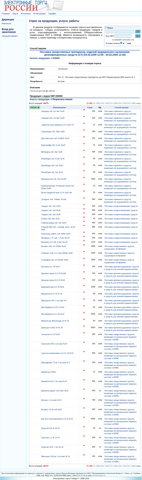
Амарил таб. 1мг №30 (51, 206)
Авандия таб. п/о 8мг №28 (53, 118)
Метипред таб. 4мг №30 (52, 152)
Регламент (25, 13)
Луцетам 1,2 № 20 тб (50, 437)
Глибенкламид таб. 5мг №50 (54, 223)
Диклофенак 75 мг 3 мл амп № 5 (56, 362)
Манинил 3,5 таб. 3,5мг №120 (54, 242)
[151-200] (113, 103)
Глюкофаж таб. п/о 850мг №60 (55, 260)
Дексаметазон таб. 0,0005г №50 (55, 138)
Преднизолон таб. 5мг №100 (54, 179)
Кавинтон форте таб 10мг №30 (55, 390)
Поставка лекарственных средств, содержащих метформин (119, 247)
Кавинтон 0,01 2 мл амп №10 (54, 381)
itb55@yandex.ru (99, 475)
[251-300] (131, 103)
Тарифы (52, 13)
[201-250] (122, 103)
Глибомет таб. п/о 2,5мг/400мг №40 (57, 253)
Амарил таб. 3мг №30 (51, 214)
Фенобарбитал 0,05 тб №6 (53, 307)
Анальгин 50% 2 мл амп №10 (54, 344)
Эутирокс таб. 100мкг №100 (54, 199)
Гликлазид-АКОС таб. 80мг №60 (56, 234)
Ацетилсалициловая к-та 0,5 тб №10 (57, 353)
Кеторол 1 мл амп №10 (51, 400)
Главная (6, 13)
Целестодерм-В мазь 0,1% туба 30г (57, 192)
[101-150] (104, 103)
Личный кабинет (10, 36)
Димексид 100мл (49, 372)
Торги (15, 13)
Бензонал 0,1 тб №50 (50, 266)
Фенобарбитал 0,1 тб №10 (53, 314)
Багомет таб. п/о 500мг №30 (53, 246)
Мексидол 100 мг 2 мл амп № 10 (55, 456)
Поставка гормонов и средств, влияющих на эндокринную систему (120, 112)
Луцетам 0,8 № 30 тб (50, 428)
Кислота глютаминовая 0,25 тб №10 (57, 419)
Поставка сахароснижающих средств (121, 206)
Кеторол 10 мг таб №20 (52, 409)
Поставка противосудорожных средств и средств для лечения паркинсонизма (121, 267)
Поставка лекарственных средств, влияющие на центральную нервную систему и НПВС (120, 337)
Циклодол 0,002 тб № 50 (52, 327)
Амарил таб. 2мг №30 (51, 210)
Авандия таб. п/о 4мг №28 (53, 111)
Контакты (6, 23)
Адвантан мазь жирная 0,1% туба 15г (58, 125)
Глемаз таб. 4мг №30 (50, 218)
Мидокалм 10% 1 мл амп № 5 (54, 300)
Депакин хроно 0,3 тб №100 (53, 273)
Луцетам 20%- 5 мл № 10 (52, 447)
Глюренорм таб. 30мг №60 (53, 131)
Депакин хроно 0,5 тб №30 (53, 280)
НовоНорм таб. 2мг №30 (52, 172)
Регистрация (39, 13)
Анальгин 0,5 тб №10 (51, 334)
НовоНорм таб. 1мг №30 (52, 165)
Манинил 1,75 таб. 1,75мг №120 (55, 238)
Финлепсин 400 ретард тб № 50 (55, 321)
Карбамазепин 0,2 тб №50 (53, 287)
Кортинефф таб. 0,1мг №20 (53, 145)
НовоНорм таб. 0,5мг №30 (53, 158)
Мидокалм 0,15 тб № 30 (52, 293)
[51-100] (96, 103)
